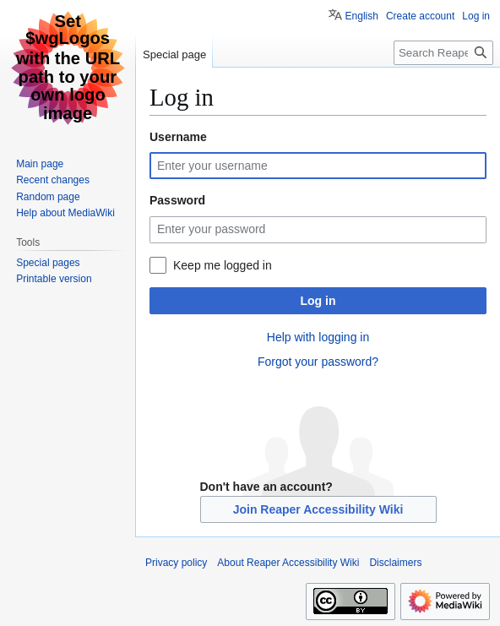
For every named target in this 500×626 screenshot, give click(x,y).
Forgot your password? (318, 361)
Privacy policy (176, 563)
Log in (318, 301)
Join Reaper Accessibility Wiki (318, 509)
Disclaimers (395, 563)
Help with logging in (318, 337)
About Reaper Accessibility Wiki (288, 563)
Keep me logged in (222, 265)
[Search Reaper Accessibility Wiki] (443, 53)
